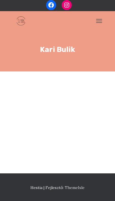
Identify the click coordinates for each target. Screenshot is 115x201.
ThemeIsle (75, 187)
